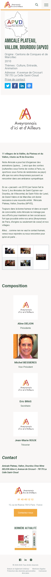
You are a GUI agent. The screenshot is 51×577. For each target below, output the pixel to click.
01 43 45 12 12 (25, 499)
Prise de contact (15, 79)
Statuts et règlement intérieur (18, 569)
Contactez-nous (25, 512)
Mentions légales (38, 569)
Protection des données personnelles (21, 571)
